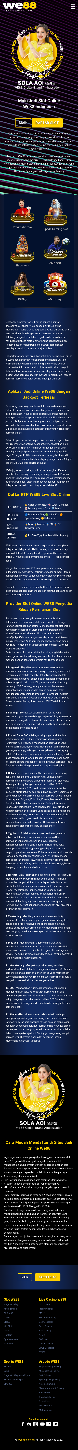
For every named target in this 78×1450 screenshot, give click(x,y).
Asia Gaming (45, 1330)
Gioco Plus (44, 1401)
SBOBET (8, 1366)
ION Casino (44, 1304)
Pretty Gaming (46, 1326)
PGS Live (43, 1339)
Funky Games (45, 1405)
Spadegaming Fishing (49, 1379)
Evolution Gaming (47, 1317)
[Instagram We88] (35, 1424)
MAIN (23, 123)
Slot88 (7, 1322)
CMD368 (8, 1384)
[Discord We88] (29, 1424)
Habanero (9, 1343)
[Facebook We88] (22, 1424)
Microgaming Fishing (49, 1371)
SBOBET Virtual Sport (14, 1379)
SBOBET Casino (46, 1348)
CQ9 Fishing (45, 1375)
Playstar (7, 1335)
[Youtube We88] (42, 1424)
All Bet (42, 1335)
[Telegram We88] (55, 1424)
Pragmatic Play (11, 1304)
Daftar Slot (47, 123)
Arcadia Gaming (47, 1384)
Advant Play (44, 1392)
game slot (18, 656)
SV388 (42, 1352)
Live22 (7, 1317)
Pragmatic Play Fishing (50, 1366)
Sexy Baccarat (46, 1322)
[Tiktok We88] (48, 1424)
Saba (6, 1371)
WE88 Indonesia (26, 1439)
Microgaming (10, 1309)
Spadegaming (11, 1339)
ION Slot (8, 1326)
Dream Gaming (46, 1343)
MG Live (43, 1313)
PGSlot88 (8, 1313)
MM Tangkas (45, 1410)
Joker (6, 1330)
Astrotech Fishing (47, 1397)
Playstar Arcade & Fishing (51, 1388)
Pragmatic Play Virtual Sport (17, 1375)
